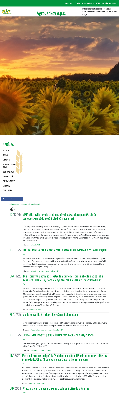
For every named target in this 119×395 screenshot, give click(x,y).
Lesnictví (6, 159)
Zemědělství (7, 190)
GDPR (98, 3)
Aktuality (7, 150)
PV (23, 222)
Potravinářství (9, 181)
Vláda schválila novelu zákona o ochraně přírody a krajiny (56, 388)
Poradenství (8, 176)
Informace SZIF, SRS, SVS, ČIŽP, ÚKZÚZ (23, 204)
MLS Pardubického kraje (10, 166)
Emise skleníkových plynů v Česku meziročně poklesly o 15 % (58, 335)
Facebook (7, 199)
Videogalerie (88, 3)
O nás (77, 3)
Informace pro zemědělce (46, 271)
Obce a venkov (8, 171)
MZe (57, 330)
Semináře (6, 185)
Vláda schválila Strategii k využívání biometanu (50, 314)
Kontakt (69, 3)
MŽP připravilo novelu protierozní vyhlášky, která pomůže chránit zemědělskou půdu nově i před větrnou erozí (60, 216)
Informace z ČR (42, 350)
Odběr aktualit (109, 3)
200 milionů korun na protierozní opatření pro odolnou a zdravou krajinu (65, 250)
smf (24, 254)
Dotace (5, 155)
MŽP (38, 204)
